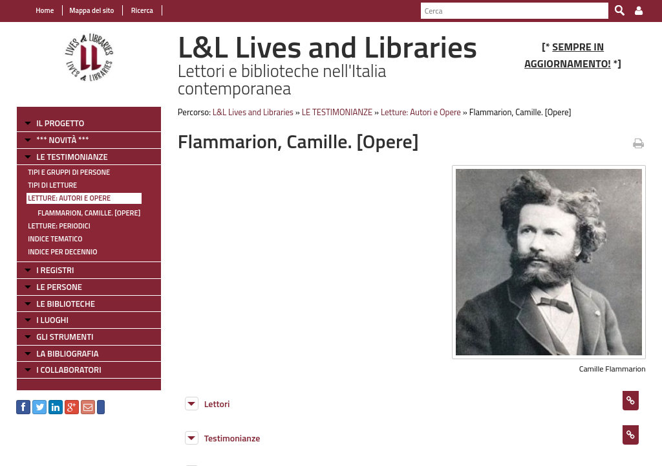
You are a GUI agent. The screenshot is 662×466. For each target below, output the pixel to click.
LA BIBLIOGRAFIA (67, 353)
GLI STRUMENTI (64, 336)
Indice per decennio (62, 252)
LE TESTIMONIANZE (71, 156)
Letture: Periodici (59, 226)
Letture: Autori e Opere (69, 198)
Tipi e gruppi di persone (69, 172)
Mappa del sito (91, 10)
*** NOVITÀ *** (62, 139)
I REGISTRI (55, 269)
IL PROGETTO (60, 122)
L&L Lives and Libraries (253, 111)
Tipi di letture (52, 185)
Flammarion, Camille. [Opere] (88, 213)
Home (45, 10)
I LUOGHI (52, 319)
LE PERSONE (59, 286)
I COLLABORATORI (68, 369)
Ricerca (141, 10)
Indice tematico (55, 239)
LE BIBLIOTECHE (65, 303)
